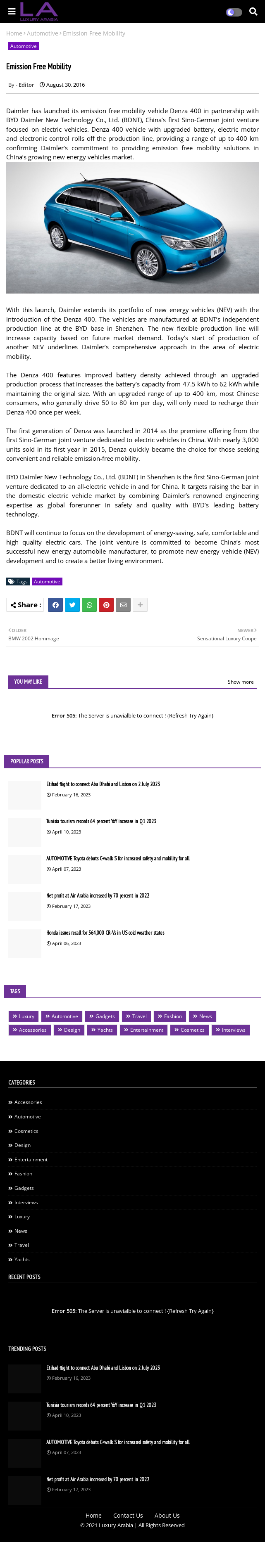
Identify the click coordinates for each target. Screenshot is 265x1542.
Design (72, 1029)
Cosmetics (193, 1029)
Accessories (33, 1029)
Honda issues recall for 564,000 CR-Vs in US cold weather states (105, 932)
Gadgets (105, 1016)
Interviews (234, 1029)
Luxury (26, 1016)
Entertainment (146, 1029)
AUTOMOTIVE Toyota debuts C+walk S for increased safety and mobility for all (117, 858)
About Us (167, 1515)
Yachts (105, 1029)
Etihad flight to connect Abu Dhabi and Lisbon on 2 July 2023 (103, 784)
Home (14, 33)
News (205, 1016)
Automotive (42, 33)
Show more (241, 681)
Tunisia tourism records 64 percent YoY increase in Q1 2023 (101, 821)
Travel (139, 1016)
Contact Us (128, 1515)
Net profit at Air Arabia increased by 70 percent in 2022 (97, 895)
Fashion (173, 1016)
